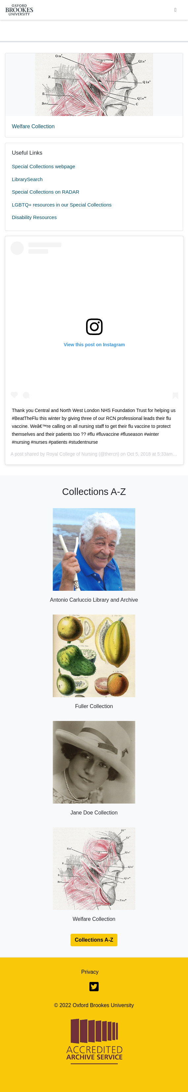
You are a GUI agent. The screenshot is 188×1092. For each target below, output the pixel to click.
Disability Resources (34, 217)
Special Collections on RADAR (45, 192)
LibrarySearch (27, 179)
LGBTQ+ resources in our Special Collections (61, 204)
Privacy (89, 972)
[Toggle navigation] (175, 10)
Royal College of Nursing (71, 454)
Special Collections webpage (43, 166)
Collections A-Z (94, 940)
